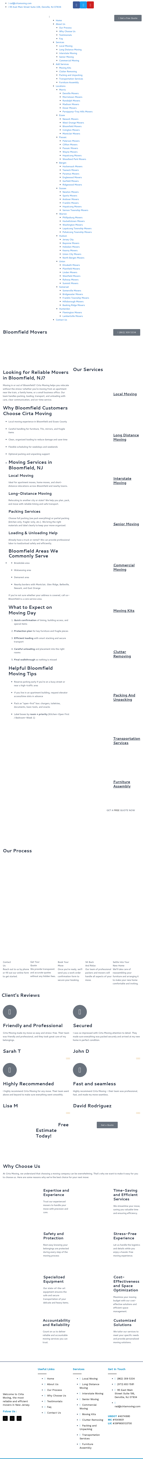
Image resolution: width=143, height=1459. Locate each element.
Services (60, 41)
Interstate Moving (68, 52)
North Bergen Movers (73, 253)
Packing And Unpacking (125, 692)
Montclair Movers (71, 131)
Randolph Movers (71, 99)
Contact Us (61, 314)
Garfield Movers (70, 178)
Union (62, 257)
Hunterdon (64, 303)
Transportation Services (71, 77)
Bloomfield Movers (72, 124)
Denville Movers (70, 92)
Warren (63, 210)
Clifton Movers (70, 142)
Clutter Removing (68, 70)
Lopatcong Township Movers (77, 224)
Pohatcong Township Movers (77, 228)
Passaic (63, 135)
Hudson (63, 232)
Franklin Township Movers (76, 293)
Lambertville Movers (72, 311)
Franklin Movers (70, 199)
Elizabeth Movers (71, 260)
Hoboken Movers (71, 242)
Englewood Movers (72, 174)
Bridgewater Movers (72, 289)
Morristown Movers (72, 95)
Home (59, 20)
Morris (62, 88)
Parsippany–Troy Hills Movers (77, 110)
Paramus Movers (71, 171)
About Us (60, 23)
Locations (61, 84)
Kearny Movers (70, 246)
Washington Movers (72, 221)
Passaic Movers (70, 145)
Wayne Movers (70, 149)
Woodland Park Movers (74, 156)
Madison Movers (70, 102)
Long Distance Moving (70, 48)
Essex (62, 113)
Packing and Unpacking (71, 74)
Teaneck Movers (70, 167)
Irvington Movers (71, 127)
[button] (71, 16)
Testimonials (65, 34)
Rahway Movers (70, 275)
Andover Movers (70, 196)
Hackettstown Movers (73, 217)
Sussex (62, 185)
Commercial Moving (69, 59)
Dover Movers (69, 106)
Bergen (62, 160)
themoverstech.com (98, 1455)
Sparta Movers (70, 192)
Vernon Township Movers (75, 206)
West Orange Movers (73, 120)
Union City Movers (72, 250)
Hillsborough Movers (73, 296)
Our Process (65, 27)
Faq (61, 38)
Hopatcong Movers (72, 153)
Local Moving (66, 45)
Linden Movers (70, 267)
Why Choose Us (67, 31)
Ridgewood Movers (72, 181)
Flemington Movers (72, 307)
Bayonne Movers (71, 239)
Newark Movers (70, 117)
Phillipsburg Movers (72, 214)
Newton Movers (70, 188)
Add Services (62, 63)
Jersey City (68, 235)
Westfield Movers (71, 271)
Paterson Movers (71, 138)
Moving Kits (65, 66)
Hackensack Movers (72, 163)
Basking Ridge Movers (73, 300)
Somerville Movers (72, 285)
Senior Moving (66, 56)
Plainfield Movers (71, 264)
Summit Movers (70, 278)
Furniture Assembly (69, 81)
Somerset (64, 282)
